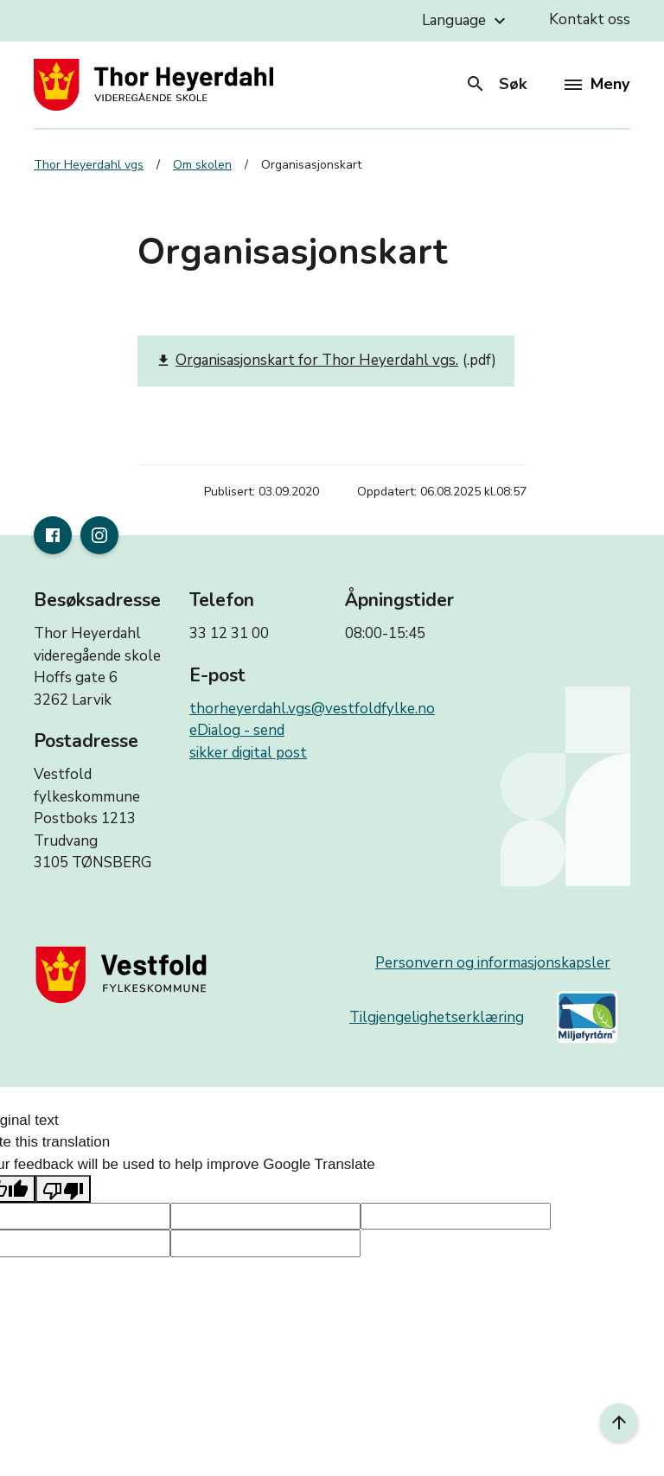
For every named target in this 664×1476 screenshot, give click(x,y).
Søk (496, 83)
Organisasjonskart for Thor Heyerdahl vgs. (307, 361)
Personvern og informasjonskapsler (492, 963)
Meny (597, 83)
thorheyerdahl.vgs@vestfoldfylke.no (312, 709)
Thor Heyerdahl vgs (89, 165)
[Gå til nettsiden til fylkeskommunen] (124, 974)
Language (466, 20)
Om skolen (202, 165)
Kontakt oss (589, 19)
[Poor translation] (63, 1189)
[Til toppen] (619, 1422)
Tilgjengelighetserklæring (436, 1017)
